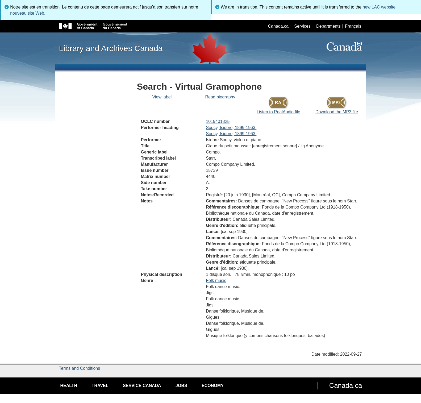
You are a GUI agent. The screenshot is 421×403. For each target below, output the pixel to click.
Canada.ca (278, 26)
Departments (328, 26)
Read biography (220, 97)
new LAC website (379, 7)
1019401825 (218, 121)
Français (353, 26)
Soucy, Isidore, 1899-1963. (231, 127)
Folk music (216, 280)
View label (162, 97)
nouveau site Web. (27, 13)
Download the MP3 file (336, 112)
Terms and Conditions (79, 368)
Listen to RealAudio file (278, 112)
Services (302, 26)
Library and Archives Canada (111, 48)
